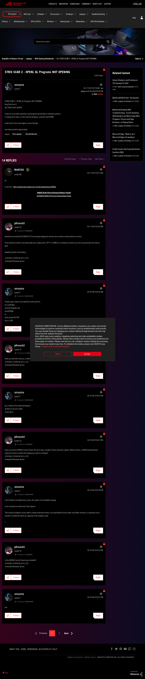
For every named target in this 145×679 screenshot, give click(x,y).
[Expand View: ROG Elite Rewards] (106, 21)
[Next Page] (69, 633)
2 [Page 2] (59, 633)
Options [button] (138, 59)
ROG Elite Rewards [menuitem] (97, 21)
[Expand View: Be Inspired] (19, 14)
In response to (24, 231)
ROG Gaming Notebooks (44, 59)
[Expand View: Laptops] (87, 14)
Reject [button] (57, 354)
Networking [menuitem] (80, 21)
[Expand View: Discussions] (61, 14)
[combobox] (72, 41)
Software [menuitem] (40, 14)
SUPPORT (107, 4)
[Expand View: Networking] (86, 21)
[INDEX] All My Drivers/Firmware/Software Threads (54, 193)
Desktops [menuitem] (69, 14)
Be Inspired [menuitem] (12, 14)
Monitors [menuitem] (50, 21)
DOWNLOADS (75, 4)
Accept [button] (87, 354)
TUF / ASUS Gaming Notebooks (124, 87)
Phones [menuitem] (5, 21)
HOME (23, 649)
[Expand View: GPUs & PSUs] (43, 21)
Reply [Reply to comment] (98, 206)
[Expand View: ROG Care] (32, 14)
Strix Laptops (17, 134)
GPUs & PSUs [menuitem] (36, 21)
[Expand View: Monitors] (56, 21)
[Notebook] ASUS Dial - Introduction (126, 98)
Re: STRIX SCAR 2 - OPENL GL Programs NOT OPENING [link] (76, 59)
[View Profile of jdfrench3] (19, 223)
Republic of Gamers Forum (12, 59)
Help (134, 18)
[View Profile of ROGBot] (100, 94)
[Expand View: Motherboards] (26, 21)
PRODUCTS (53, 4)
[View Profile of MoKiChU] (19, 169)
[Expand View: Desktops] (75, 14)
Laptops (29, 59)
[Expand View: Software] (46, 14)
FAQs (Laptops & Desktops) (123, 101)
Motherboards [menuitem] (19, 21)
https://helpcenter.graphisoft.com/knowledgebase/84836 (34, 187)
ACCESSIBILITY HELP (48, 649)
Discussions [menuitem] (55, 14)
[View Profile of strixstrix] (19, 84)
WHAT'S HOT (97, 4)
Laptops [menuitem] (82, 14)
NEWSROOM (32, 649)
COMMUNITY (86, 4)
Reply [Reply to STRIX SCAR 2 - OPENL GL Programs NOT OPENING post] (98, 145)
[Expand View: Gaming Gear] (71, 21)
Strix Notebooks (31, 134)
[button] (8, 145)
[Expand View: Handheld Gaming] (106, 14)
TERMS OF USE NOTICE (75, 657)
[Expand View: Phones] (9, 21)
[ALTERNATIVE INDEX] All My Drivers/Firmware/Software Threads (54, 196)
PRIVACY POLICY (90, 657)
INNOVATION (63, 4)
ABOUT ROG (14, 649)
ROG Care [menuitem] (27, 14)
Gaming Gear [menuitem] (65, 21)
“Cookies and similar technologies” (55, 347)
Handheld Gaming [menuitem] (98, 14)
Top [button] (6, 673)
